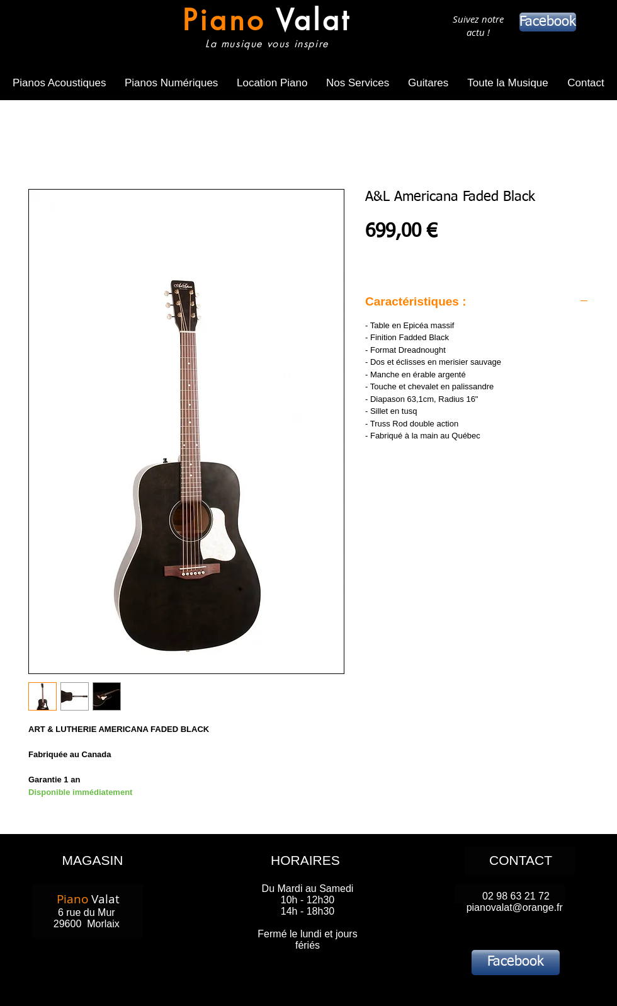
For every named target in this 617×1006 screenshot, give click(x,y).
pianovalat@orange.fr (515, 907)
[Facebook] (547, 22)
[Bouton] (263, 30)
